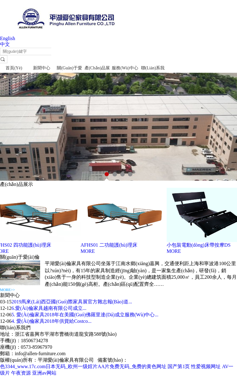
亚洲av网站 (44, 373)
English (7, 38)
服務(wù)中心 (125, 68)
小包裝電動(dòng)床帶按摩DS (199, 245)
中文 (5, 44)
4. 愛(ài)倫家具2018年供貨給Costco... (51, 321)
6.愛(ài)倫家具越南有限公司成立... (48, 308)
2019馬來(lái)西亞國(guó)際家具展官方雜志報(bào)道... (71, 301)
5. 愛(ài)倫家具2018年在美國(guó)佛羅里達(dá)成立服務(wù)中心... (84, 314)
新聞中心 (41, 68)
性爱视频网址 (206, 366)
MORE (88, 251)
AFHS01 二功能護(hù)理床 (109, 245)
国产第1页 (179, 366)
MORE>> (7, 290)
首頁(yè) (14, 68)
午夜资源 (21, 373)
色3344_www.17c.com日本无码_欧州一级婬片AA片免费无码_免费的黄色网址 (83, 366)
